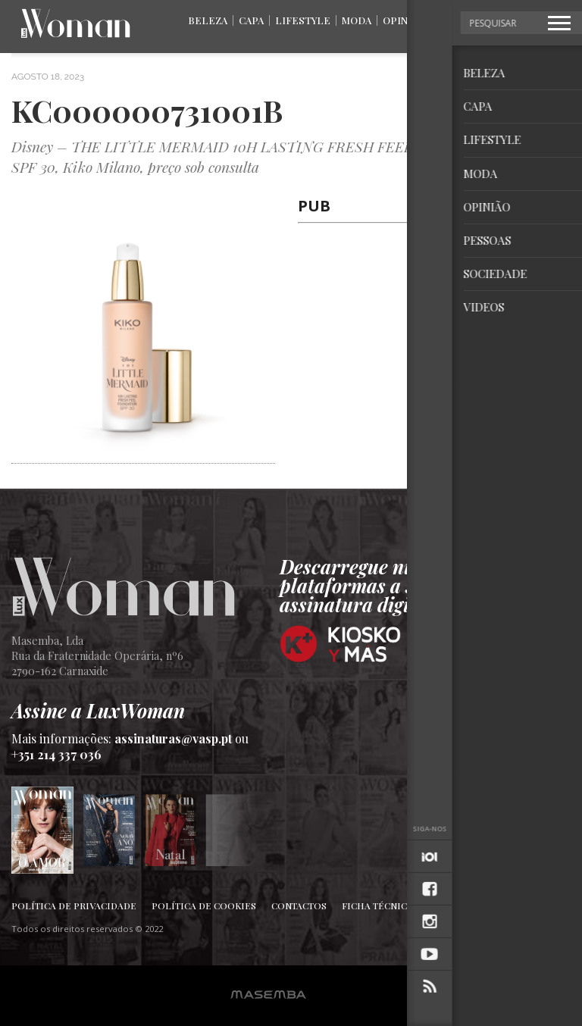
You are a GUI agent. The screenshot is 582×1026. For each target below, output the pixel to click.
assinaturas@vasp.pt (173, 738)
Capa (251, 20)
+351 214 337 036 (56, 754)
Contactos (299, 905)
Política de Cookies (204, 905)
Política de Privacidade (73, 905)
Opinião (404, 20)
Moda (356, 20)
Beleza (207, 20)
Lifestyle (302, 20)
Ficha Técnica (377, 905)
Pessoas (459, 20)
